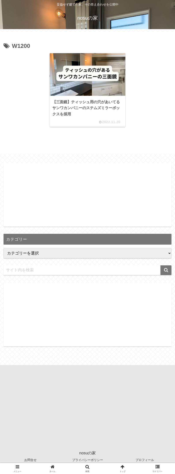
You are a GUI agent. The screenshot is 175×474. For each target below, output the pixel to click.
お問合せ (30, 460)
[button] (165, 270)
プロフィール (144, 460)
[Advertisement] (87, 194)
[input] (87, 270)
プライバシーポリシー (87, 460)
